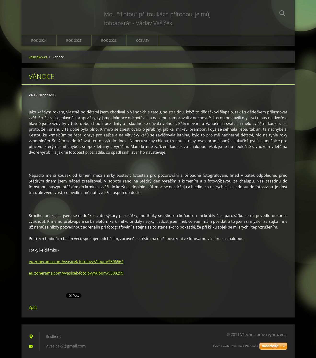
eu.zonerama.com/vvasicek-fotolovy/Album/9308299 (76, 273)
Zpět (33, 307)
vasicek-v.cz (38, 57)
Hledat (282, 14)
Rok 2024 (39, 40)
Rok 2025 (74, 40)
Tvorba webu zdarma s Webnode (235, 346)
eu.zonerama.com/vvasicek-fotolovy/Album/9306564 (76, 261)
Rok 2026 (109, 40)
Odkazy (142, 40)
